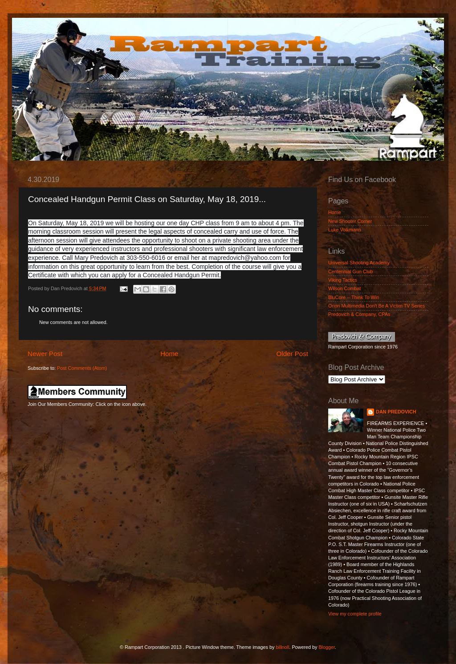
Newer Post (45, 353)
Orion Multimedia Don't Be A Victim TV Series (376, 305)
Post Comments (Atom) (82, 368)
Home (169, 353)
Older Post (292, 353)
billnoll (282, 647)
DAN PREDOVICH (396, 411)
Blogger (326, 647)
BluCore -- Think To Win (353, 297)
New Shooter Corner (350, 221)
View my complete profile (355, 613)
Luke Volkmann (344, 229)
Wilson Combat (344, 288)
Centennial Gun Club (350, 271)
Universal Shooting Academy (359, 262)
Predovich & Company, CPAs (359, 314)
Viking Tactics (342, 280)
